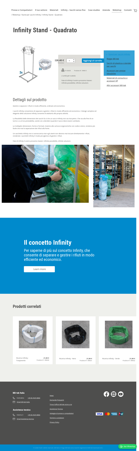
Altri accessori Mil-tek (117, 88)
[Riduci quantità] (76, 62)
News (52, 396)
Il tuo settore (41, 10)
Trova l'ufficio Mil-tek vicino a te (61, 404)
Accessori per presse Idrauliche (117, 75)
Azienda (106, 10)
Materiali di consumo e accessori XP (118, 83)
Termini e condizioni (57, 418)
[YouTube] (120, 394)
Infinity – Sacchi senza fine (73, 10)
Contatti (128, 10)
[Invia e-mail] (31, 402)
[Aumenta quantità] (76, 59)
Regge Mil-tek (114, 62)
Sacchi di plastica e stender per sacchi (120, 68)
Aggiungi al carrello (90, 60)
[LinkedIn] (113, 394)
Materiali (54, 10)
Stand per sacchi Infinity (31, 15)
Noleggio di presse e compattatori (62, 413)
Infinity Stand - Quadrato (52, 15)
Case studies (94, 10)
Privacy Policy (54, 422)
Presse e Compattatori (21, 10)
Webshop (117, 10)
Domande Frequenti (57, 400)
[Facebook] (106, 394)
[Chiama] (31, 398)
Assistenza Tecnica (56, 409)
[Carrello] (136, 9)
